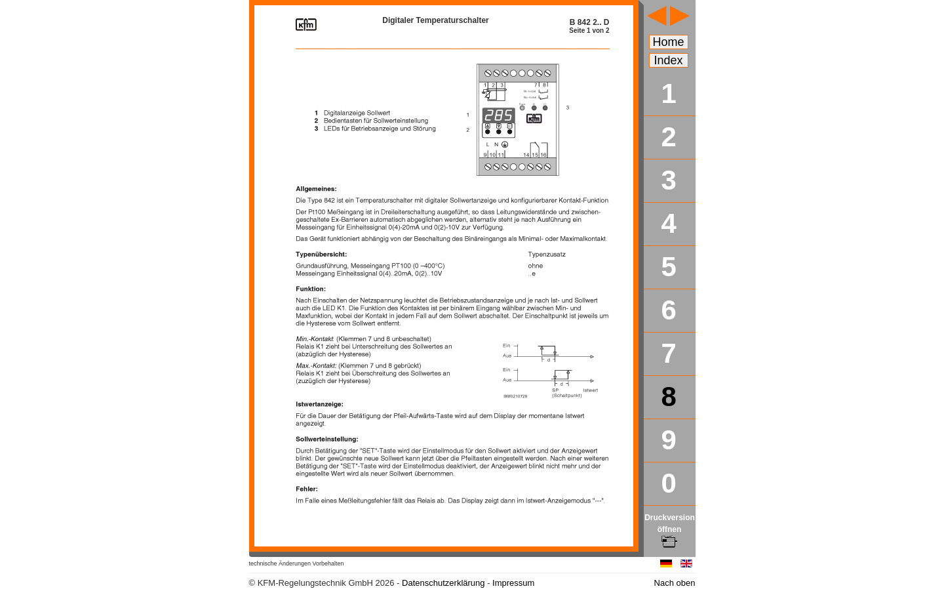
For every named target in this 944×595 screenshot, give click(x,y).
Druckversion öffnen (669, 529)
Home (668, 42)
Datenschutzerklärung (443, 583)
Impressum (513, 583)
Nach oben (675, 583)
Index (668, 60)
